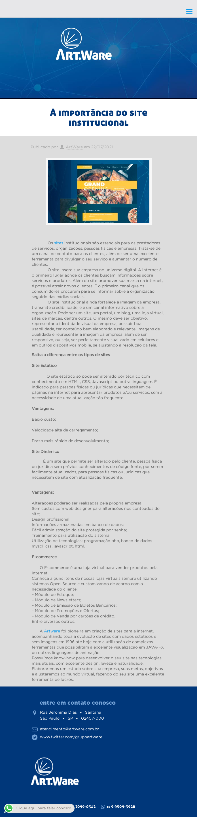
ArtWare (74, 147)
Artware (52, 631)
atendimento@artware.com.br (69, 729)
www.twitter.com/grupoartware (71, 737)
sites (58, 243)
